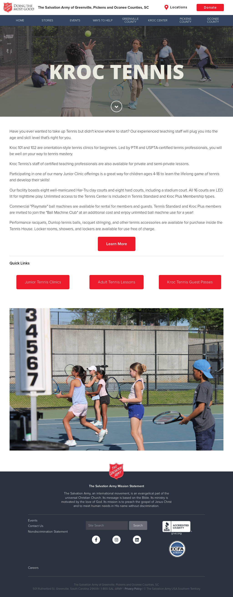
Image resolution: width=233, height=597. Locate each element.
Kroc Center (157, 20)
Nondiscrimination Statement (48, 532)
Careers (33, 568)
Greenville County (130, 20)
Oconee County (213, 20)
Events (75, 20)
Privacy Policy (133, 589)
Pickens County (185, 20)
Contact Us (35, 526)
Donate (210, 7)
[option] (116, 71)
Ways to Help (102, 20)
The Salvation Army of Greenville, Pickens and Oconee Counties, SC (93, 7)
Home (20, 20)
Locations (176, 7)
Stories (47, 20)
